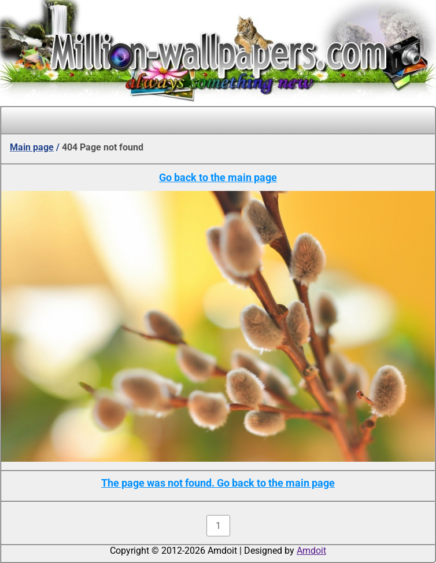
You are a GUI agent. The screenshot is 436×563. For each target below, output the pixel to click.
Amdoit (311, 550)
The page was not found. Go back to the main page (218, 483)
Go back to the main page (218, 177)
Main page (32, 147)
